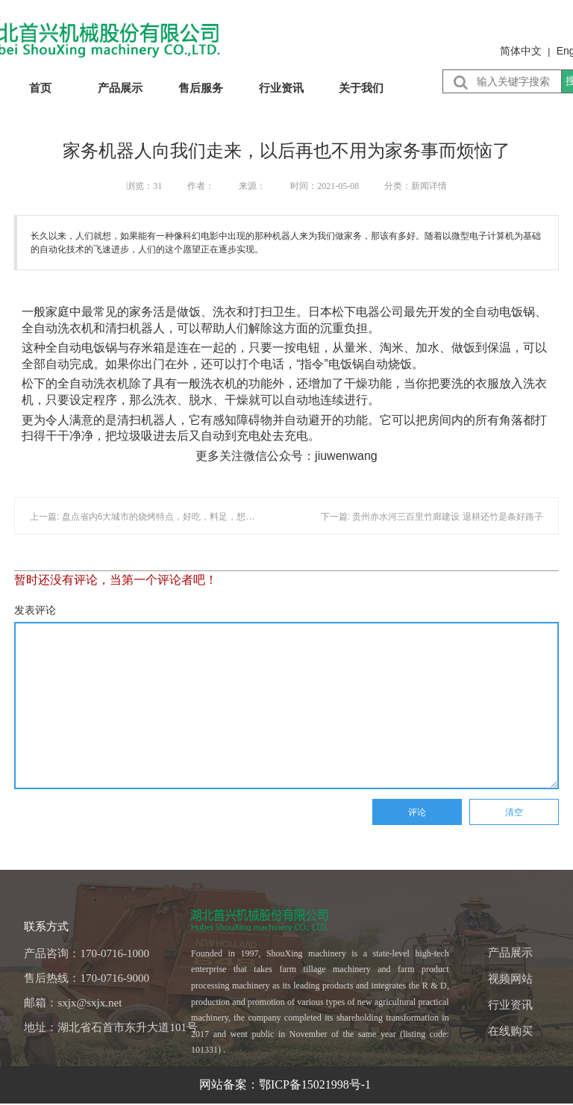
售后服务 (200, 87)
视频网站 (510, 979)
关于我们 (361, 87)
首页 (40, 87)
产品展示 (120, 87)
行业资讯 (281, 87)
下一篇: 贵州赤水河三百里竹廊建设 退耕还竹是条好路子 (432, 516)
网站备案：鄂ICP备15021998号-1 (286, 1084)
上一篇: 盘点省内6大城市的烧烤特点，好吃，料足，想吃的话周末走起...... (176, 516)
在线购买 (510, 1031)
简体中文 (521, 51)
